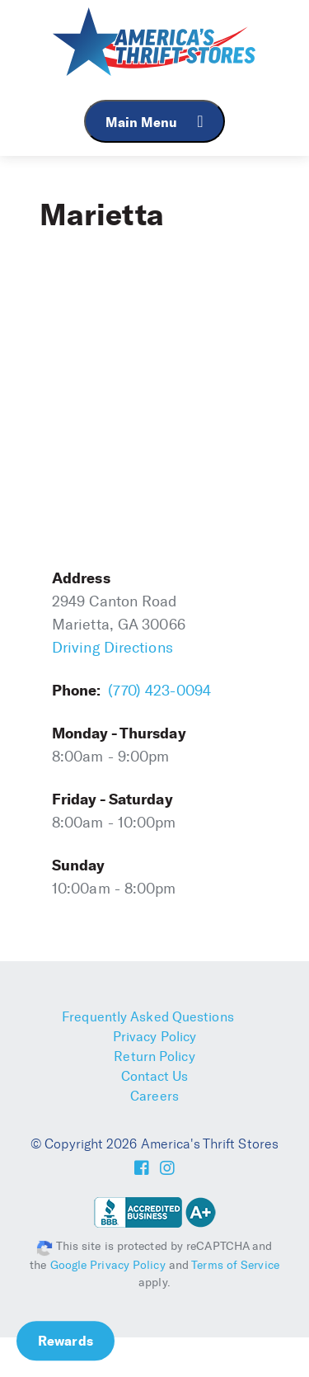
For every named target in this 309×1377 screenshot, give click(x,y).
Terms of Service (235, 1265)
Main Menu (154, 121)
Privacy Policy (154, 1037)
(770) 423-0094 (159, 690)
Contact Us (155, 1076)
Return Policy (154, 1056)
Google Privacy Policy (108, 1265)
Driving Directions (112, 648)
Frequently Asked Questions (148, 1017)
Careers (154, 1096)
